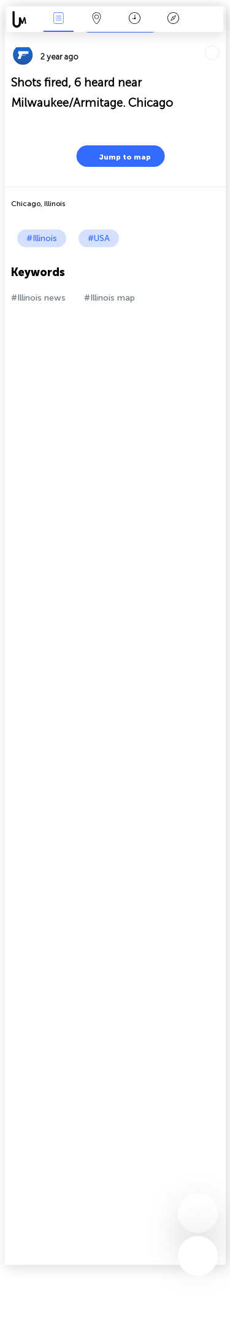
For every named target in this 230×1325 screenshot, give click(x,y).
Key (173, 19)
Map (97, 19)
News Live (58, 19)
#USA (99, 238)
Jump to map (117, 156)
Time (134, 19)
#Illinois (41, 238)
